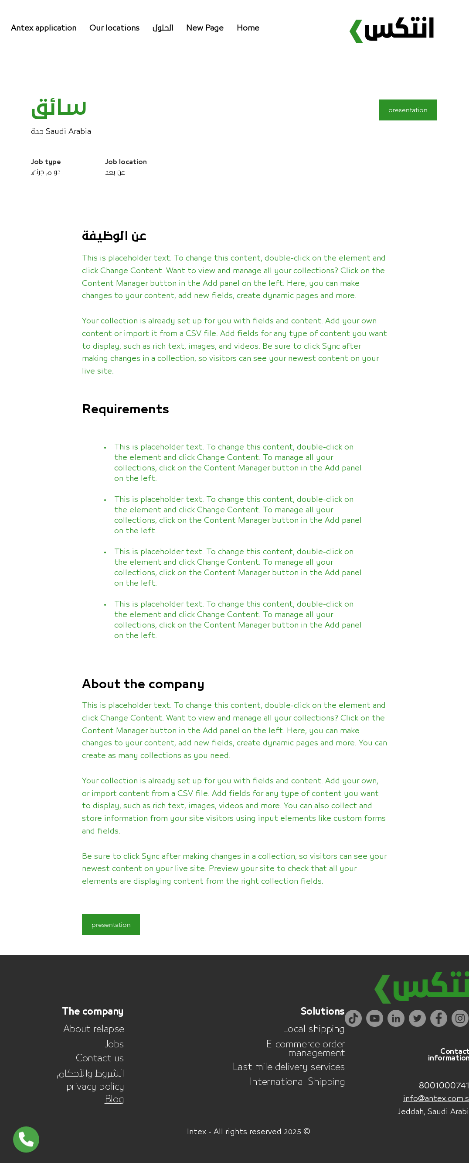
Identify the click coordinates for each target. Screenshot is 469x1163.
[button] (163, 28)
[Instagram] (460, 1018)
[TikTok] (353, 1018)
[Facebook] (438, 1018)
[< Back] (62, 80)
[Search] (439, 32)
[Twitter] (417, 1018)
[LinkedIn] (395, 1018)
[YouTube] (374, 1018)
